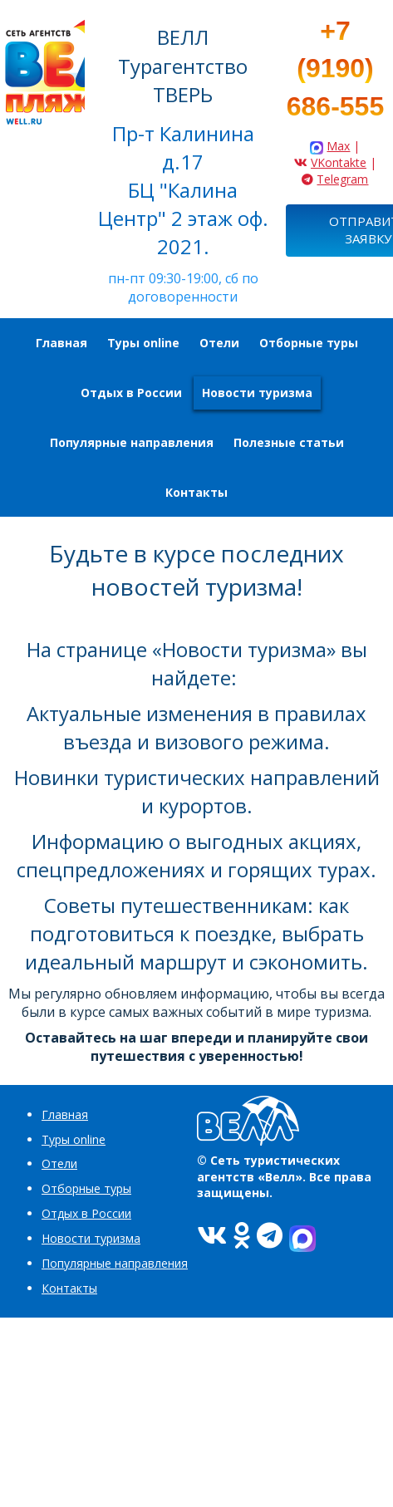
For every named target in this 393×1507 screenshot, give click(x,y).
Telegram (342, 179)
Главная (65, 1114)
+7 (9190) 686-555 (335, 68)
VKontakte (338, 162)
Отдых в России (86, 1213)
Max (338, 146)
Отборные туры (86, 1188)
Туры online (74, 1139)
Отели (59, 1163)
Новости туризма (91, 1238)
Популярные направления (115, 1263)
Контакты (69, 1288)
